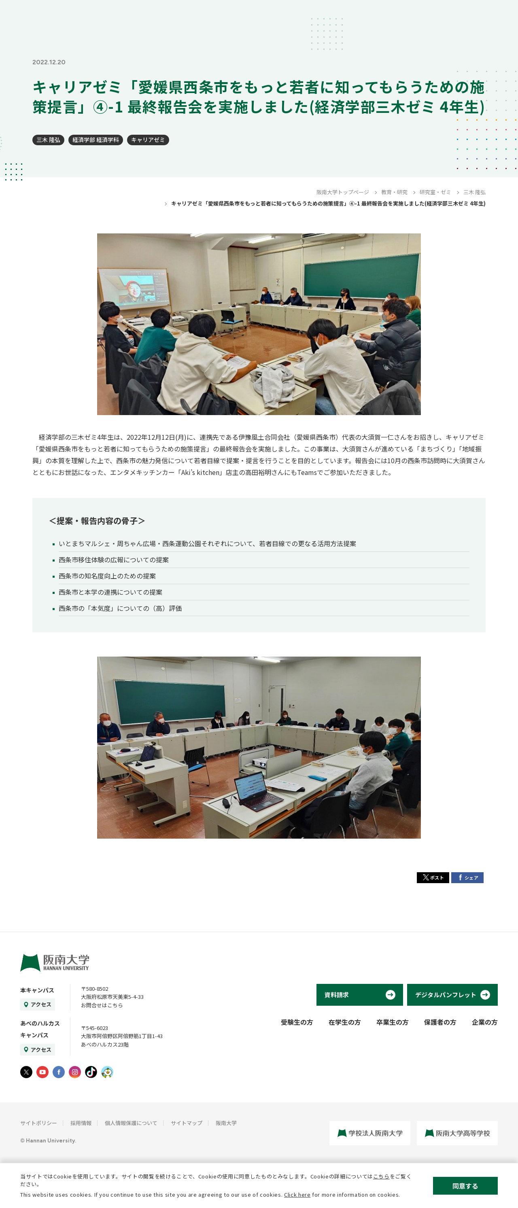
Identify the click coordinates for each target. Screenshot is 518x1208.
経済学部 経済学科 (95, 140)
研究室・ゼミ (435, 192)
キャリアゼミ (148, 140)
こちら (381, 1176)
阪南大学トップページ (342, 192)
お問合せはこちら (102, 1005)
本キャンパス (37, 990)
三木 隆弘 (48, 140)
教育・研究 (394, 192)
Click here (297, 1194)
